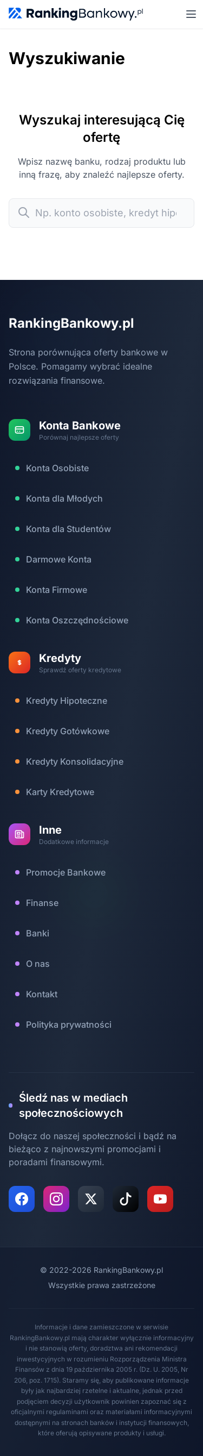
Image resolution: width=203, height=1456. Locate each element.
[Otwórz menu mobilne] (191, 14)
